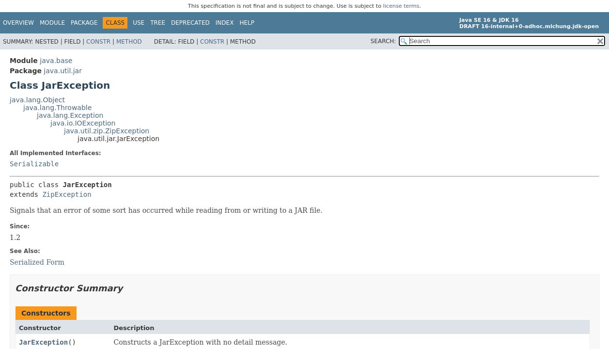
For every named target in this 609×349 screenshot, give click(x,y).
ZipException (66, 194)
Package (84, 22)
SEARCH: (383, 41)
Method (129, 41)
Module (52, 22)
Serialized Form (37, 262)
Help (246, 22)
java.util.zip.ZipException (106, 131)
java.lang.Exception (70, 115)
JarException (43, 342)
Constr (98, 41)
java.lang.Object (37, 100)
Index (225, 22)
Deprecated (190, 22)
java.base (56, 60)
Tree (157, 22)
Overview (18, 22)
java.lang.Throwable (57, 107)
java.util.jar (63, 71)
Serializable (34, 164)
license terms (401, 6)
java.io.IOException (83, 123)
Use (138, 22)
